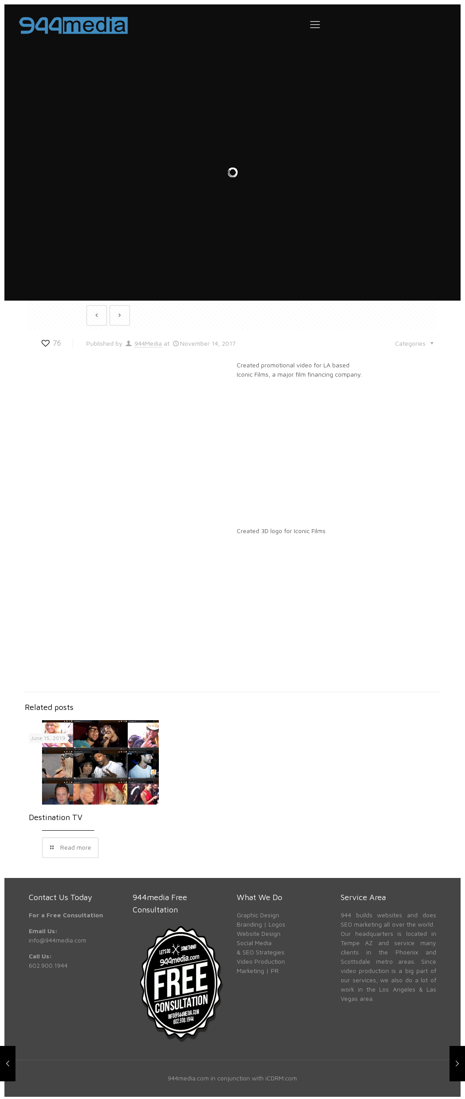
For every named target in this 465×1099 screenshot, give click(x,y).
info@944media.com (57, 938)
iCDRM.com (281, 1076)
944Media (148, 340)
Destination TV (55, 815)
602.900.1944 (48, 963)
